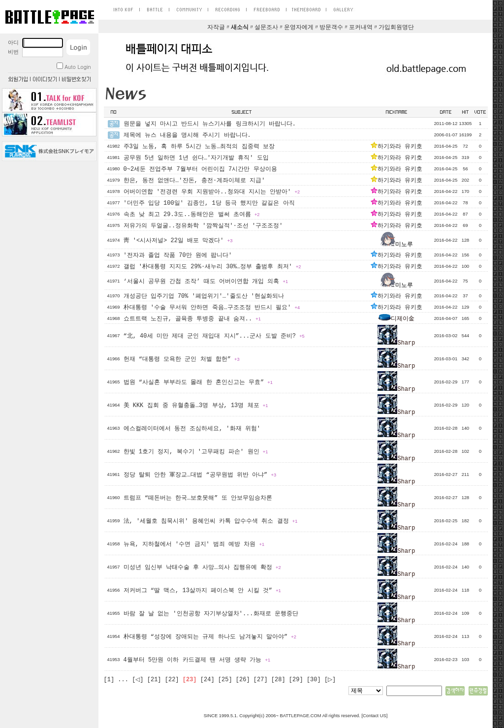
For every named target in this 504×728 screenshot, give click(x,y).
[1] (109, 679)
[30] (314, 679)
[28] (278, 679)
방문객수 (331, 27)
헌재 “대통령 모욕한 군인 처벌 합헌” (182, 359)
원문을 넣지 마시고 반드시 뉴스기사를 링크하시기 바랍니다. (210, 124)
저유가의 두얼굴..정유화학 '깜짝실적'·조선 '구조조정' (203, 225)
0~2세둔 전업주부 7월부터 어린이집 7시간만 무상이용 (200, 169)
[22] (172, 679)
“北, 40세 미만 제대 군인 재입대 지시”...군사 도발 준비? (214, 336)
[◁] (137, 679)
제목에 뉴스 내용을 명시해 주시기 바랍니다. (187, 135)
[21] (154, 679)
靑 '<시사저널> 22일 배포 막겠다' (178, 240)
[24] (207, 679)
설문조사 (266, 27)
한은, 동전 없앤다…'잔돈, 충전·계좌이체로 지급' (194, 180)
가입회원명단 (396, 27)
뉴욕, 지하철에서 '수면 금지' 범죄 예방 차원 (194, 544)
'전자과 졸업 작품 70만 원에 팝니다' (178, 255)
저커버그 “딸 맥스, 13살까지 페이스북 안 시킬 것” (202, 590)
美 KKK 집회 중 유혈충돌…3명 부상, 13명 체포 (196, 405)
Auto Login (74, 66)
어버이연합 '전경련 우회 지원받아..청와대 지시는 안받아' (212, 192)
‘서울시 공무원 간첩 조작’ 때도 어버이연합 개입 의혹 (206, 281)
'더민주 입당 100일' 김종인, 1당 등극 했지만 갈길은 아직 (209, 203)
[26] (243, 679)
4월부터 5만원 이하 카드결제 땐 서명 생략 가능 (197, 660)
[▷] (330, 679)
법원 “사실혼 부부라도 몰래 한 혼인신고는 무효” (198, 382)
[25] (225, 679)
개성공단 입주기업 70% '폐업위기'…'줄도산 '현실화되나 (204, 296)
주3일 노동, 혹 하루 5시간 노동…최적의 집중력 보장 (199, 146)
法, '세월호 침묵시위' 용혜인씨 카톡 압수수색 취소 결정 (211, 521)
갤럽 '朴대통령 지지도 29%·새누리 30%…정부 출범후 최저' (212, 266)
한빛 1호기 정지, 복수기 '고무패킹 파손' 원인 (196, 451)
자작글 (216, 27)
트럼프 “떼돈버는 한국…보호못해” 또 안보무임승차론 (198, 498)
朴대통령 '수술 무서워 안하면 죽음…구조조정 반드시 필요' (212, 307)
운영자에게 (299, 27)
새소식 (240, 27)
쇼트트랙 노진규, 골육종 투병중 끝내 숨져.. (192, 319)
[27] (260, 679)
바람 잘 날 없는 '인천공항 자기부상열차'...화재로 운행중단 (211, 613)
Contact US (374, 715)
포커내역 (361, 27)
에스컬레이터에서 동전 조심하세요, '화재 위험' (192, 428)
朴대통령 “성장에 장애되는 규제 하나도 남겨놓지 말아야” (210, 636)
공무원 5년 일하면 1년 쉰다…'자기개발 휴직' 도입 (196, 158)
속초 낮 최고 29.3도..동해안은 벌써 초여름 (192, 214)
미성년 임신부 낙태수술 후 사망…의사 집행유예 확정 (202, 567)
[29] (296, 679)
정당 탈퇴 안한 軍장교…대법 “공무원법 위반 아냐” (200, 475)
